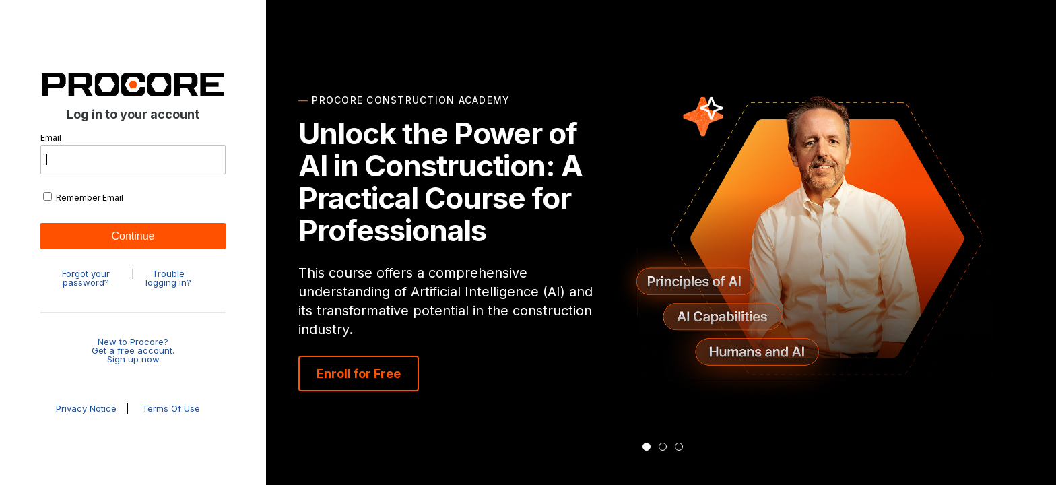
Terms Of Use (171, 408)
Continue (132, 236)
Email (133, 154)
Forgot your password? (86, 278)
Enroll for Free (359, 373)
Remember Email (83, 197)
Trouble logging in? (168, 278)
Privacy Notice (87, 408)
